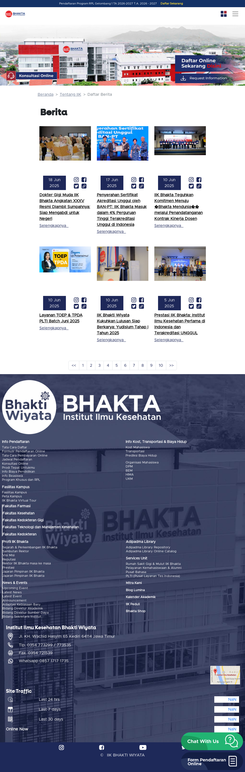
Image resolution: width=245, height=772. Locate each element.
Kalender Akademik (141, 597)
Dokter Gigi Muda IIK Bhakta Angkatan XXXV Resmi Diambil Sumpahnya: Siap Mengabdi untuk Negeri (64, 207)
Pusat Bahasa (136, 572)
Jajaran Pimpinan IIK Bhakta (23, 571)
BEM (129, 470)
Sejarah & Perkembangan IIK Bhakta (29, 547)
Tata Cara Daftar (14, 447)
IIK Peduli (133, 604)
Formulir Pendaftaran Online (23, 451)
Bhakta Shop (135, 611)
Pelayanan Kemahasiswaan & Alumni (154, 568)
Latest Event (12, 596)
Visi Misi (8, 555)
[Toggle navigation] (235, 14)
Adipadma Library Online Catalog (151, 551)
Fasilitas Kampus (14, 492)
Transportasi (135, 451)
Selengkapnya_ (53, 226)
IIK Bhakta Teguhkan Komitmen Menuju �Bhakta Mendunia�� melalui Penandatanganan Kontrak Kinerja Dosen (178, 207)
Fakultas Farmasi (16, 506)
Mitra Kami (134, 583)
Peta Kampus (12, 496)
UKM (129, 479)
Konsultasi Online (15, 463)
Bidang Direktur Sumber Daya (25, 612)
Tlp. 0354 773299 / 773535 (45, 645)
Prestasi (8, 567)
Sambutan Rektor (15, 551)
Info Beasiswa (12, 476)
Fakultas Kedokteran (19, 534)
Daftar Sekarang (172, 3)
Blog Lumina (135, 590)
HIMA (130, 474)
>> (171, 365)
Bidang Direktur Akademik (22, 608)
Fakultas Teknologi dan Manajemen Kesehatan (40, 527)
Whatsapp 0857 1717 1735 (44, 661)
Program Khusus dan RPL (21, 480)
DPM (129, 466)
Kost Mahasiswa (138, 447)
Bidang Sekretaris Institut (21, 616)
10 (161, 365)
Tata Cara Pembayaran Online (25, 455)
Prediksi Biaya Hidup (141, 455)
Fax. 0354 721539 (36, 653)
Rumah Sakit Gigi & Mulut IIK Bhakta (153, 563)
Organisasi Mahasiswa (142, 462)
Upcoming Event (15, 588)
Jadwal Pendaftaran (17, 459)
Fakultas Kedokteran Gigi (23, 520)
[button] (212, 741)
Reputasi (9, 559)
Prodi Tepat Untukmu (18, 467)
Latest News (12, 592)
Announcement (14, 600)
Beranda (46, 94)
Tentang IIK (70, 94)
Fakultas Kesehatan (18, 513)
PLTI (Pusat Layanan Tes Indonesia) (153, 576)
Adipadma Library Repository (148, 547)
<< (74, 365)
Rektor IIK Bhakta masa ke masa (26, 563)
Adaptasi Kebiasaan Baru (21, 604)
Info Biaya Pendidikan (18, 471)
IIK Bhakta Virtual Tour (19, 500)
